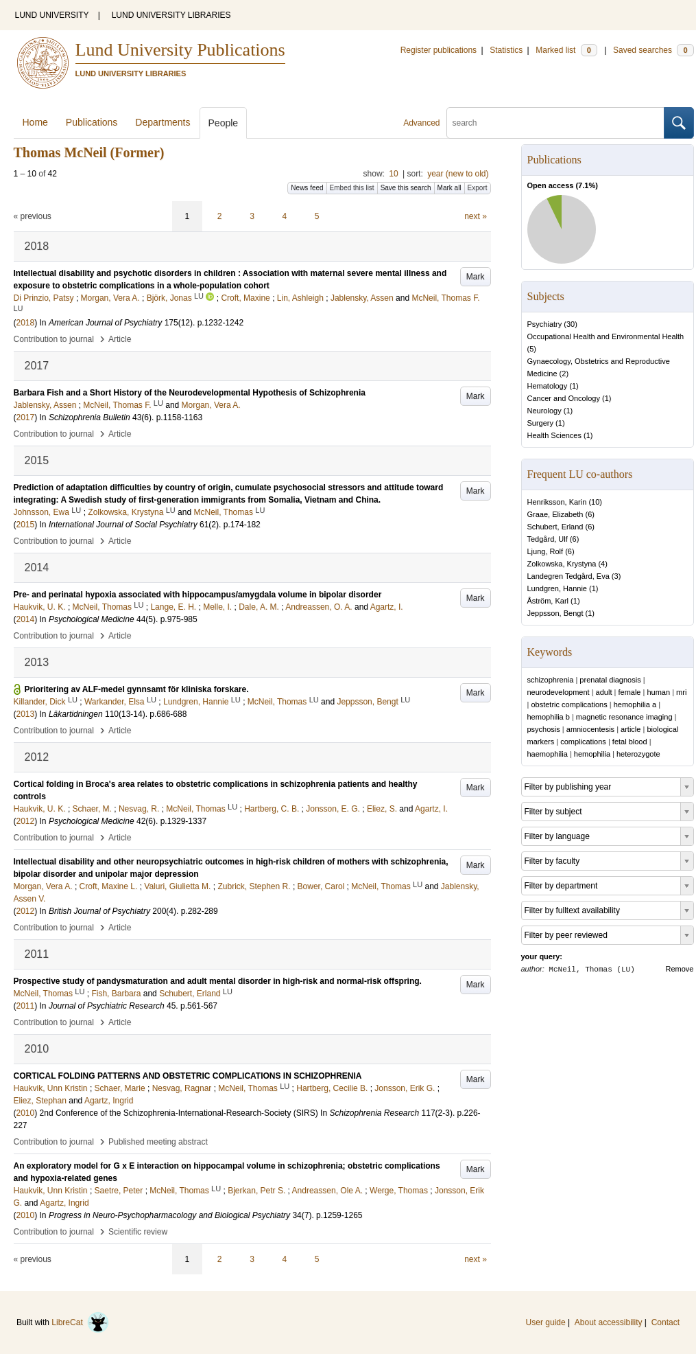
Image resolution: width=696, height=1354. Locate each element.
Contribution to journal (54, 339)
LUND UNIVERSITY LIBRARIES (171, 15)
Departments (162, 122)
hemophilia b (548, 717)
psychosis (543, 729)
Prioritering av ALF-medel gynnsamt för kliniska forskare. (137, 689)
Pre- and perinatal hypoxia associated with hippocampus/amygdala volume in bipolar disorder (198, 594)
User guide (546, 1322)
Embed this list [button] (352, 188)
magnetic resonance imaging (624, 717)
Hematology (547, 386)
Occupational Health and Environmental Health (605, 336)
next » (475, 216)
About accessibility (609, 1322)
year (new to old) (457, 174)
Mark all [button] (449, 188)
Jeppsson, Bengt (555, 613)
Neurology (544, 410)
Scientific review (137, 1232)
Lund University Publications (180, 50)
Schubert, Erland (555, 527)
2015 (25, 524)
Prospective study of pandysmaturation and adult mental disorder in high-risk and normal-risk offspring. (218, 981)
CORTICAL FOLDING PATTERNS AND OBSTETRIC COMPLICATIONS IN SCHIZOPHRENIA (188, 1076)
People (223, 122)
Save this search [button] (406, 188)
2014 (25, 619)
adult (604, 692)
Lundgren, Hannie (557, 588)
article (630, 729)
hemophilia (592, 754)
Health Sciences (554, 435)
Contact (665, 1322)
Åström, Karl (548, 601)
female (629, 692)
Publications (92, 122)
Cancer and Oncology (563, 398)
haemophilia (547, 754)
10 (393, 174)
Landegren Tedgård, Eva (568, 576)
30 (570, 324)
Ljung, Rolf (545, 551)
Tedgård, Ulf (547, 539)
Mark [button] (475, 277)
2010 (25, 1113)
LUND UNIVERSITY (52, 15)
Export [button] (478, 188)
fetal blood (629, 741)
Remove (680, 969)
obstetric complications (569, 704)
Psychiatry (544, 324)
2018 (25, 323)
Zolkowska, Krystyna (562, 564)
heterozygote (638, 754)
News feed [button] (307, 188)
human (658, 692)
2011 (25, 1006)
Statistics (506, 50)
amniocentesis (590, 729)
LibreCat (80, 1322)
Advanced (421, 123)
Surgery (540, 423)
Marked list (566, 50)
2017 (25, 417)
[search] (555, 123)
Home (35, 122)
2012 (25, 821)
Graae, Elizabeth (555, 514)
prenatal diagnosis (609, 680)
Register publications (438, 50)
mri (681, 692)
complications (583, 741)
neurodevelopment (558, 692)
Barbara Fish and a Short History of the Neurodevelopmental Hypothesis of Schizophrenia (189, 393)
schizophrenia (550, 680)
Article (119, 339)
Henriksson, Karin (557, 502)
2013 (25, 714)
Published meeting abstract (158, 1142)
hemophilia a (635, 704)
